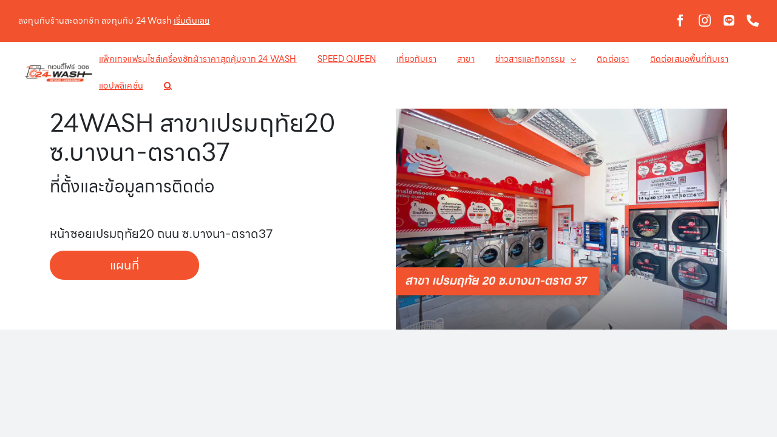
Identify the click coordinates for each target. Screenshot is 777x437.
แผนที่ (124, 265)
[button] (113, 85)
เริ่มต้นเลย (192, 20)
